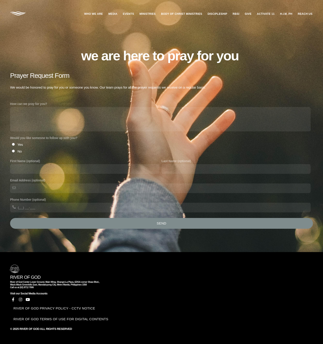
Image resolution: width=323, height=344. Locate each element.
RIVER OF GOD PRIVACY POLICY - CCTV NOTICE (54, 308)
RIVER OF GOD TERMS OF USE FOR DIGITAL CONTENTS (60, 319)
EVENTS (128, 13)
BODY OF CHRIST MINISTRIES (181, 13)
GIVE (248, 13)
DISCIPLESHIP (217, 13)
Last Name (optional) (176, 161)
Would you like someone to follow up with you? (43, 138)
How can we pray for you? (28, 104)
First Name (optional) (25, 161)
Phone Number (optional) (28, 199)
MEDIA (112, 13)
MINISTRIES (148, 13)
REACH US (305, 13)
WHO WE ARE (93, 13)
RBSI (236, 13)
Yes (20, 144)
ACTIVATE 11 (266, 13)
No (19, 151)
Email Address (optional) (27, 180)
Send (161, 223)
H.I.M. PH (286, 13)
